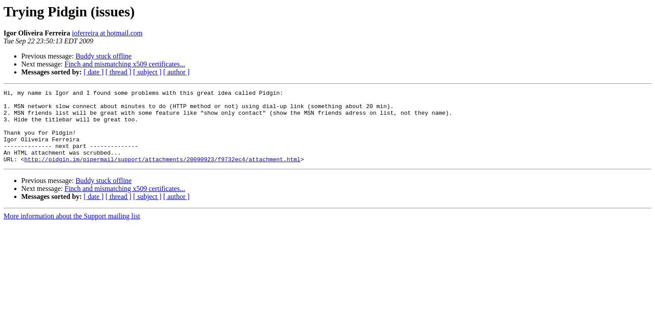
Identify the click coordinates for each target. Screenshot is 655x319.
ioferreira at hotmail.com (107, 33)
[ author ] (176, 72)
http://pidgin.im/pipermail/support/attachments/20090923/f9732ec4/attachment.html (162, 174)
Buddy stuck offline (104, 56)
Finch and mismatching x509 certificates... (125, 64)
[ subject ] (147, 72)
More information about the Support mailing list (72, 230)
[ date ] (94, 72)
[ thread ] (118, 72)
